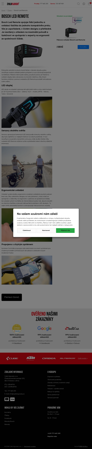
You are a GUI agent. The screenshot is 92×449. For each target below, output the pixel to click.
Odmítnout (27, 230)
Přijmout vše (65, 230)
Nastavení (46, 230)
